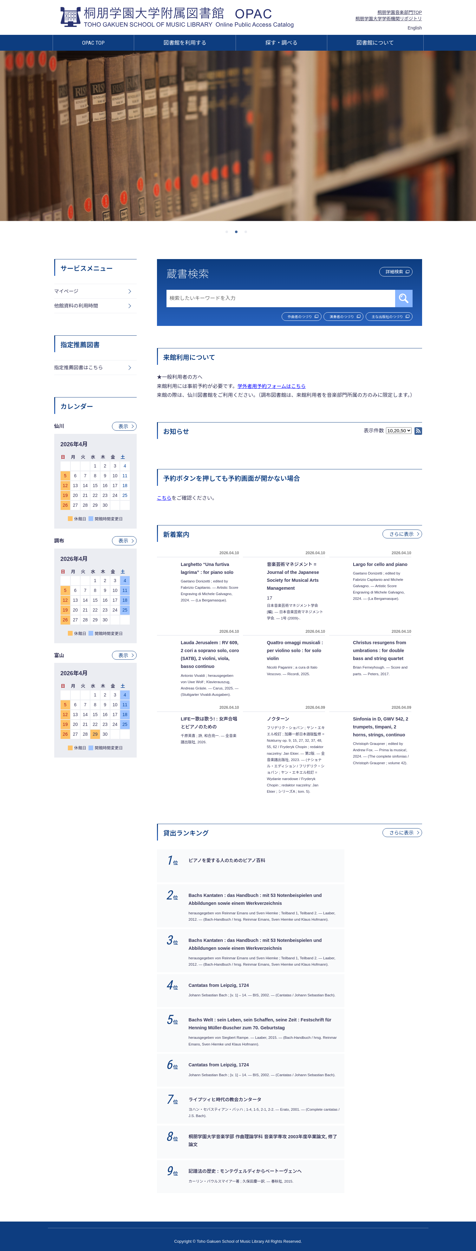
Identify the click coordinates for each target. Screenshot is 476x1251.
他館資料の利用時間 (77, 306)
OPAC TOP (93, 43)
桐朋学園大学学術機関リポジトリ (388, 18)
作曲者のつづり (280, 317)
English (415, 28)
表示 (123, 428)
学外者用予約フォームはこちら (273, 387)
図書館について (375, 43)
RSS (418, 431)
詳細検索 (390, 272)
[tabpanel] (238, 136)
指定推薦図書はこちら (79, 369)
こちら (164, 499)
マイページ (67, 291)
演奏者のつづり (330, 317)
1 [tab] (228, 234)
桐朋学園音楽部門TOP (399, 12)
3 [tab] (248, 234)
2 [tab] (238, 234)
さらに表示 (401, 534)
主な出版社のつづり (384, 317)
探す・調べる (281, 43)
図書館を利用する (185, 43)
